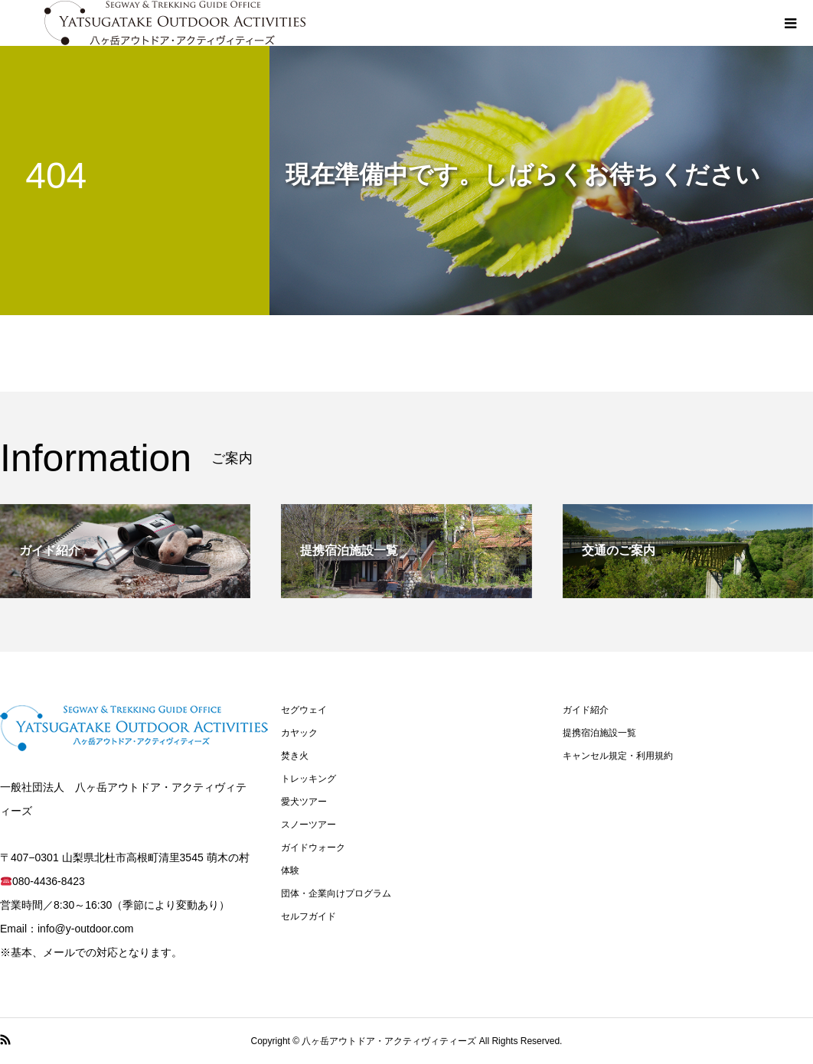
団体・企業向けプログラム (336, 893)
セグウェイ (304, 709)
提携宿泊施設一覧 (599, 732)
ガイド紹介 (586, 709)
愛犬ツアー (304, 801)
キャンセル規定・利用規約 (618, 755)
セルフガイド (308, 916)
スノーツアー (308, 824)
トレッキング (308, 778)
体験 (290, 870)
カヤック (299, 732)
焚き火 (295, 755)
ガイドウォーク (313, 847)
